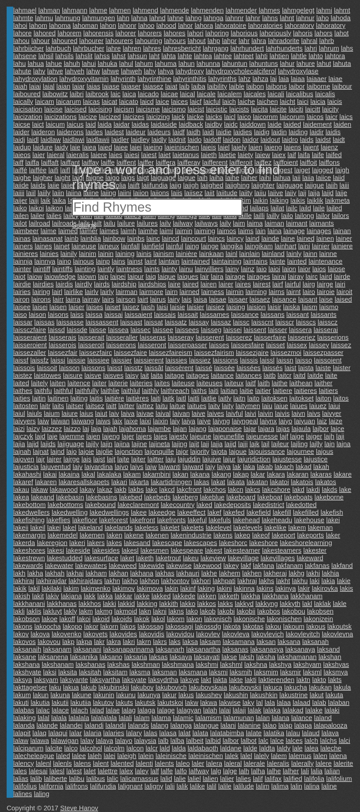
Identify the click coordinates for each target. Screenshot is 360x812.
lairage (235, 276)
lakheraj (275, 573)
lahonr (127, 25)
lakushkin (263, 695)
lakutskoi (170, 702)
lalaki (332, 710)
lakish (21, 596)
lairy (174, 299)
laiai (35, 86)
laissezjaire (252, 352)
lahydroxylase (298, 71)
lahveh (75, 71)
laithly (150, 390)
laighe (22, 177)
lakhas (164, 573)
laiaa (298, 78)
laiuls (34, 413)
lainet (62, 246)
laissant (297, 314)
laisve (93, 375)
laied (105, 147)
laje (52, 436)
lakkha (250, 596)
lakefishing (29, 520)
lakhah (55, 573)
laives (215, 413)
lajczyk (23, 436)
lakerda (24, 542)
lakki (109, 603)
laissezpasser (323, 352)
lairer (225, 284)
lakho (130, 580)
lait (145, 375)
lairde (342, 276)
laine (288, 238)
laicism (124, 109)
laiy (175, 421)
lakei (333, 520)
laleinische (170, 755)
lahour (40, 40)
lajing (179, 444)
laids (307, 139)
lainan (342, 231)
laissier (121, 360)
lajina (122, 444)
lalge (230, 771)
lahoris (303, 33)
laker (333, 535)
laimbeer (26, 231)
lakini (224, 588)
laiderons (70, 132)
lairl (57, 291)
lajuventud (55, 466)
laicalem (229, 94)
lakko (188, 603)
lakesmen (155, 550)
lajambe (159, 428)
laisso (303, 360)
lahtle (299, 56)
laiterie (118, 383)
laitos (341, 398)
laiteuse (183, 383)
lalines (22, 793)
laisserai (326, 329)
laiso (20, 314)
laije (341, 192)
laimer (88, 231)
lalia (317, 771)
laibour (342, 86)
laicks (214, 116)
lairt (143, 299)
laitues (197, 405)
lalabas (23, 710)
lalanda (24, 725)
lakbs (136, 489)
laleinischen (205, 755)
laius (86, 413)
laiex (279, 154)
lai (273, 78)
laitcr (284, 375)
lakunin (103, 695)
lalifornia (51, 786)
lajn (329, 444)
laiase (110, 86)
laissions (225, 360)
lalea (311, 748)
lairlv (91, 291)
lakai (50, 474)
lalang (159, 725)
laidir (317, 132)
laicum (55, 124)
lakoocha (47, 626)
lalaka (271, 710)
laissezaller (29, 352)
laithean (301, 383)
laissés (273, 367)
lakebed (130, 497)
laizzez (52, 428)
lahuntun (235, 63)
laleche (330, 748)
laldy (283, 748)
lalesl (57, 771)
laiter (99, 383)
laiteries (141, 383)
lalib (36, 778)
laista (306, 367)
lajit (194, 444)
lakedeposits (232, 504)
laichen (267, 101)
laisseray (181, 337)
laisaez (260, 299)
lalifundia (103, 786)
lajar (250, 428)
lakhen (252, 573)
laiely (239, 147)
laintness (129, 269)
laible (237, 86)
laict (38, 124)
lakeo (242, 535)
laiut (101, 413)
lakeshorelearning (306, 542)
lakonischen (284, 618)
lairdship (124, 284)
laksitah (90, 672)
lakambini (156, 474)
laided (292, 124)
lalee (79, 755)
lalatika (274, 733)
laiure (70, 413)
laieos (21, 154)
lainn (310, 253)
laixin (160, 421)
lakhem (229, 573)
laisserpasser (187, 345)
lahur (287, 63)
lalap (285, 725)
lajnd (57, 451)
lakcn (235, 489)
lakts (335, 679)
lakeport (283, 535)
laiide (21, 185)
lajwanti (169, 466)
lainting (85, 269)
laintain (168, 261)
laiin (58, 192)
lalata (200, 733)
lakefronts (171, 520)
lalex (126, 771)
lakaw (39, 489)
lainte (277, 261)
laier (38, 154)
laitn (239, 398)
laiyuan (304, 421)
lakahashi (27, 474)
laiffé (20, 170)
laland (322, 717)
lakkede (183, 596)
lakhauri (188, 573)
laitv (214, 405)
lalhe (274, 771)
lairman (127, 291)
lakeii (21, 527)
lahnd (157, 17)
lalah (210, 710)
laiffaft (50, 162)
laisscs (306, 322)
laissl (267, 360)
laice (162, 101)
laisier (195, 307)
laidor (250, 139)
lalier (227, 778)
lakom (175, 618)
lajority (200, 451)
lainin (106, 253)
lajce (337, 428)
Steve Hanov (79, 808)
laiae (335, 78)
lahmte (23, 17)
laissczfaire (29, 329)
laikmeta (337, 200)
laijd (328, 192)
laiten (58, 383)
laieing (153, 147)
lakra (113, 641)
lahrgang (216, 48)
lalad (97, 710)
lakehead (246, 520)
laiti (213, 390)
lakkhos (90, 603)
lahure (305, 63)
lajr (40, 459)
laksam (210, 641)
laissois (24, 367)
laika (59, 200)
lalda (179, 748)
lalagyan (189, 710)
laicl (229, 116)
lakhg (297, 573)
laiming (204, 231)
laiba (198, 86)
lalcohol (91, 748)
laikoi (36, 208)
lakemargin (29, 535)
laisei (40, 307)
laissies (176, 360)
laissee (162, 329)
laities (21, 398)
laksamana (239, 641)
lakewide (151, 565)
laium (52, 413)
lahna (139, 17)
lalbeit (195, 740)
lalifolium (339, 778)
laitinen (57, 398)
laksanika (83, 657)
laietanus (185, 154)
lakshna (255, 664)
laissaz (221, 322)
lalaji (239, 710)
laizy (33, 428)
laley (142, 771)
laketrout (168, 558)
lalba (177, 740)
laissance (245, 314)
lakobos (268, 611)
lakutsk (145, 702)
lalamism (208, 717)
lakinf (188, 588)
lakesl (130, 550)
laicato (128, 101)
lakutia (40, 702)
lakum (22, 695)
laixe (131, 421)
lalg (216, 771)
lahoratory (330, 25)
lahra (258, 40)
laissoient (327, 360)
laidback (191, 124)
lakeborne (329, 497)
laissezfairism (214, 352)
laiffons (329, 162)
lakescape (167, 542)
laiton (323, 398)
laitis (96, 398)
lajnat (41, 451)
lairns (276, 291)
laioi (274, 269)
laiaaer (317, 78)
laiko (20, 208)
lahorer (125, 33)
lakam (132, 474)
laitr (45, 405)
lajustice (316, 459)
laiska (291, 307)
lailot (20, 223)
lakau (21, 489)
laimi (166, 231)
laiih (332, 185)
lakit (38, 596)
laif (291, 154)
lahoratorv (299, 25)
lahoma (60, 25)
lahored (44, 33)
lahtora (335, 56)
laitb (270, 375)
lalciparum (28, 748)
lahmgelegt (298, 10)
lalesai (38, 771)
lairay (296, 276)
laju (170, 459)
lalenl (43, 763)
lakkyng (267, 603)
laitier (263, 390)
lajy (210, 466)
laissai (113, 314)
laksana (288, 641)
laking (206, 588)
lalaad (301, 702)
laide (274, 124)
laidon (231, 139)
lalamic (183, 717)
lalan (263, 717)
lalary (134, 733)
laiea (89, 147)
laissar (22, 322)
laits (58, 405)
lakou (273, 626)
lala (270, 702)
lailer (37, 215)
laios (319, 269)
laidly (159, 139)
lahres (152, 48)
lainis (143, 253)
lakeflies (58, 520)
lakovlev (208, 634)
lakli (19, 611)
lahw (93, 71)
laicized (110, 116)
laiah (20, 86)
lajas (283, 428)
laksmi (218, 672)
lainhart (285, 246)
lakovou (48, 641)
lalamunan (238, 717)
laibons (276, 86)
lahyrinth (123, 78)
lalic (112, 778)
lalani (228, 725)
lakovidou (180, 634)
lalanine (249, 725)
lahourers (119, 40)
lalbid (213, 740)
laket (127, 558)
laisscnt (262, 322)
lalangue (206, 725)
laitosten (25, 405)
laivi (250, 413)
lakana (200, 474)
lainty (169, 269)
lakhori (201, 580)
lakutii (60, 702)
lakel (69, 527)
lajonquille (159, 451)
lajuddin (189, 459)
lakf (246, 565)
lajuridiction (253, 459)
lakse (229, 657)
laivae (144, 413)
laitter (126, 405)
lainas (21, 238)
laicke (195, 116)
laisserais (62, 337)
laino (64, 261)
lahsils (64, 56)
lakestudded (65, 558)
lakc (151, 489)
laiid (339, 177)
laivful (234, 413)
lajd (40, 436)
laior (304, 269)
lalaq (39, 733)
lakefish (332, 512)
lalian (332, 771)
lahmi (324, 10)
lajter (138, 459)
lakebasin (70, 497)
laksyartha (105, 679)
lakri (129, 641)
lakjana (71, 596)
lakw (191, 702)
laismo (328, 307)
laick (178, 116)
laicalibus (299, 94)
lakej (54, 527)
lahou (21, 40)
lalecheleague (33, 755)
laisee (21, 307)
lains (118, 261)
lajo (71, 451)
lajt (111, 459)
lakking (147, 603)
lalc (263, 740)
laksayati (207, 657)
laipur (136, 276)
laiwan (60, 421)
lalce (277, 740)
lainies (49, 253)
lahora (204, 25)
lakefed (234, 512)
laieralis (77, 154)
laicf (196, 101)
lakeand (42, 497)
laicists (239, 109)
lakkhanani (29, 603)
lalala (59, 717)
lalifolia (314, 778)
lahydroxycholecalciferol (241, 71)
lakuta (334, 695)
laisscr (284, 322)
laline (329, 786)
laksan (266, 641)
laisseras (153, 337)
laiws (103, 421)
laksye (189, 679)
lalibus (95, 778)
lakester (315, 550)
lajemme (72, 436)
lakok (142, 618)
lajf (284, 436)
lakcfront (189, 489)
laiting (79, 398)
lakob (208, 611)
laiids (38, 185)
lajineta (159, 444)
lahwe (110, 71)
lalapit (21, 733)
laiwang (83, 421)
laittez (144, 405)
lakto (319, 679)
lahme (98, 10)
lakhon (149, 580)
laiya (188, 421)
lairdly (83, 284)
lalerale (254, 763)
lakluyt (52, 611)
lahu (19, 63)
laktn (303, 679)
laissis (249, 360)
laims (246, 231)
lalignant (130, 786)
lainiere (342, 246)
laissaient (138, 314)
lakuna (60, 695)
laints (152, 269)
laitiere (282, 390)
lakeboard (241, 497)
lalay (87, 740)
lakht (283, 580)
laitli (193, 398)
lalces (294, 740)
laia (284, 78)
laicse (21, 124)
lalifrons (76, 786)
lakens (223, 535)
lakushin (236, 695)
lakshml (231, 664)
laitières (137, 398)
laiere (98, 154)
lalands (138, 725)
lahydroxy (189, 71)
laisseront (152, 345)
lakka (105, 596)
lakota (232, 626)
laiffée (37, 170)
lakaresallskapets (84, 482)
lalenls (62, 763)
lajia (19, 444)
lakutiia (80, 702)
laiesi (132, 154)
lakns (176, 611)
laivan (181, 413)
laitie (246, 390)
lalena (338, 755)
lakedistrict (268, 504)
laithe (279, 383)
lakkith (168, 603)
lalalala (79, 717)
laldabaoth (203, 748)
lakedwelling (70, 512)
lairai (279, 276)
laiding (298, 132)
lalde (250, 748)
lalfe (167, 771)
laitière (114, 398)
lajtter (156, 459)
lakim (71, 588)
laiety (245, 154)
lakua (71, 687)
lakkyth (290, 603)
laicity (330, 109)
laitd (299, 375)
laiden (342, 124)
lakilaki (52, 588)
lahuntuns (263, 63)
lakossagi (179, 626)
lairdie (22, 284)
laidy (61, 147)
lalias (21, 778)
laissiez (200, 360)
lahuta (342, 63)
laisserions (332, 337)
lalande (47, 725)
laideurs (159, 132)
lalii (170, 786)
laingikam (258, 246)
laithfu (43, 390)
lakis (346, 588)
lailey (71, 215)
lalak (254, 710)
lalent (101, 763)
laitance (222, 375)
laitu (161, 405)
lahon (108, 25)
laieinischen (181, 147)
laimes (109, 231)
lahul (126, 63)
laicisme (148, 109)
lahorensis (98, 33)
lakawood (64, 489)
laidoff (212, 139)
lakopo (72, 626)
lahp (214, 40)
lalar (75, 733)
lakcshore (276, 489)
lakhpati (224, 580)
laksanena (53, 657)
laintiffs (62, 269)
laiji (34, 200)
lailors (340, 215)
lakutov (103, 702)
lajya (224, 466)
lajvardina (99, 466)
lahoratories (265, 25)
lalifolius (25, 786)
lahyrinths (222, 78)
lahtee (223, 56)
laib (184, 86)
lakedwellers (31, 512)
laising (235, 307)
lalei (109, 755)
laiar (78, 86)
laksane (24, 657)
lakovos (24, 641)
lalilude (243, 786)
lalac (43, 710)
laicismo (174, 109)
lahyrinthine (154, 78)
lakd (298, 489)
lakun (41, 695)
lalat (184, 733)
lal (259, 702)
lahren (132, 48)
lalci (344, 740)
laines (43, 246)
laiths (199, 390)
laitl (181, 398)
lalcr (152, 748)
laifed (334, 154)
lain (260, 231)
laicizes (134, 116)
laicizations (60, 116)
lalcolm (114, 748)
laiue (281, 405)
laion (289, 269)
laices (179, 101)
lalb (163, 740)
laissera (300, 329)
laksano (110, 657)
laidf (178, 132)
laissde (77, 329)
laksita (67, 672)
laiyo (285, 421)
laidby (213, 124)
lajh (329, 436)
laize (335, 421)
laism (310, 307)
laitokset (301, 398)
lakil (34, 588)
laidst (323, 139)
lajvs (136, 466)
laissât (154, 367)
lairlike (73, 291)
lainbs (136, 238)
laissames (214, 314)
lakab (265, 466)
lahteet (244, 56)
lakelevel (218, 527)
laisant (307, 299)
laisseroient (30, 345)
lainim (87, 253)
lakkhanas (62, 603)
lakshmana (178, 664)
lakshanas (90, 664)
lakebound (100, 504)
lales (20, 771)
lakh (19, 573)
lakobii (246, 611)
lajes (160, 436)
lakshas (118, 664)
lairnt (293, 291)
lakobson (26, 618)
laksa (190, 641)
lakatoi (279, 482)
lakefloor (84, 520)
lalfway (199, 771)
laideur (136, 132)
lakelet (170, 527)
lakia (328, 580)
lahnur (305, 17)
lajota (219, 451)
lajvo (121, 466)
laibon (255, 86)
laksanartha (203, 649)
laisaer (238, 299)
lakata (236, 482)
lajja (217, 444)
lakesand (137, 542)
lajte (123, 459)
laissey (319, 345)
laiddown (253, 124)
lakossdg (208, 626)
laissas (44, 322)
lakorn (109, 626)
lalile (224, 786)
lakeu (191, 558)
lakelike (275, 527)
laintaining (226, 261)
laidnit (177, 139)
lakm (86, 611)
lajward (192, 466)
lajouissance (267, 451)
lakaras (320, 474)
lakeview (213, 558)
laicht (287, 101)
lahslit (84, 56)
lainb (72, 238)
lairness (212, 291)
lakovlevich (267, 634)
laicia (318, 101)
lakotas (253, 626)
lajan (180, 428)
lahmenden (207, 10)
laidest (114, 132)
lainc (153, 238)
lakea (21, 497)
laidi (208, 132)
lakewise (179, 565)
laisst (115, 367)
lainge (209, 246)
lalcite (53, 748)
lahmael (24, 10)
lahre (113, 48)
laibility (217, 86)
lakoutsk (339, 626)
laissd (56, 329)
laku (55, 687)
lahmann (75, 10)
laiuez (318, 405)
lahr (244, 40)
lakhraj (247, 580)
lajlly (316, 444)
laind (253, 238)
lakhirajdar (51, 580)
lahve (55, 71)
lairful (293, 284)
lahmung (68, 17)
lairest (261, 284)
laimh (128, 231)
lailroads (64, 223)
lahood (166, 25)
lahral (309, 40)
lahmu (44, 17)
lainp (103, 261)
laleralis (278, 763)
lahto (316, 56)
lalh (244, 771)
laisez (130, 307)
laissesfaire (247, 345)
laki (315, 580)
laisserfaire (270, 337)
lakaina (69, 474)
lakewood (208, 565)
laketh (144, 558)
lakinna (244, 588)
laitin (39, 398)
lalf (154, 771)
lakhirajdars (85, 580)
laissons (93, 367)
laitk (168, 398)
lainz (247, 269)
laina (274, 231)
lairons (41, 299)
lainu (186, 269)
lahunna (208, 63)
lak (237, 466)
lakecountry (178, 504)
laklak (322, 603)
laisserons (121, 345)
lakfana (263, 565)
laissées (249, 367)
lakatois (302, 482)
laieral (55, 154)
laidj (19, 139)
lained (305, 238)
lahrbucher (88, 48)
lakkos (206, 603)
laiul (19, 413)
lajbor (321, 428)
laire (174, 284)
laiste (323, 367)
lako (192, 611)
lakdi (313, 489)
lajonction (129, 451)
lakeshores (29, 550)
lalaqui (58, 733)
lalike (197, 786)
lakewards (28, 565)
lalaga (146, 710)
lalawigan (64, 740)
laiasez (153, 86)
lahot (341, 33)
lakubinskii (113, 687)
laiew (262, 154)
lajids (48, 444)
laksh (246, 657)
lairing (41, 291)
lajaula (301, 428)
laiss (77, 314)
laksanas (235, 649)
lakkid (126, 603)
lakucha (295, 687)
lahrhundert (247, 48)
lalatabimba (227, 733)
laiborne (318, 86)
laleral (233, 763)
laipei (118, 276)
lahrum (329, 48)
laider (21, 132)
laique (166, 276)
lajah (110, 428)
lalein (146, 755)
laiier (68, 185)
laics (346, 116)
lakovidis (151, 634)
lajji (243, 444)
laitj (156, 398)
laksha (265, 657)
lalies (243, 778)
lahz (244, 78)
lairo (309, 291)
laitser (75, 405)
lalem (279, 755)
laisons (58, 314)
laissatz (176, 322)
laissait (188, 314)
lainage (294, 231)
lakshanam (58, 664)
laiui (334, 405)
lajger (314, 436)
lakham (96, 573)
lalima (279, 786)
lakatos (325, 482)
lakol (158, 618)
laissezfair (63, 352)
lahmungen (98, 17)
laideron (43, 132)
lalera (214, 763)
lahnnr (234, 17)
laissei (232, 329)
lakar (258, 474)
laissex (297, 345)
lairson (126, 299)
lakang (221, 474)
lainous (83, 261)
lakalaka (109, 474)
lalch (311, 740)
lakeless (146, 527)
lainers (23, 246)
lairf (277, 284)
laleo (183, 763)
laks (175, 641)
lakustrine (293, 695)
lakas (202, 482)
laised (343, 299)
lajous (324, 451)
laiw (43, 421)
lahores (175, 33)
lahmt (342, 10)
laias (93, 86)
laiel (224, 147)
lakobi (226, 611)
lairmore (151, 291)
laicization (27, 116)
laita (157, 375)
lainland (273, 253)
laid (91, 124)
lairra (73, 299)
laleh (95, 755)
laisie (177, 307)
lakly (70, 611)
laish (148, 307)
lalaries (113, 733)
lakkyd (244, 603)
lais (187, 299)
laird (326, 276)
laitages (197, 375)
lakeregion (52, 542)
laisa (200, 299)
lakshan (330, 657)
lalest (74, 771)
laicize (88, 116)
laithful (63, 390)
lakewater (59, 565)
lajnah (22, 451)
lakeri (77, 542)
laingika (231, 246)
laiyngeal (245, 421)
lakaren (46, 482)
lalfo (181, 771)
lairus (158, 299)
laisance (284, 299)
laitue (177, 405)
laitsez (95, 405)
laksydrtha (163, 679)
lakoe (50, 618)
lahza (261, 78)
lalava (330, 733)
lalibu (77, 778)
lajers (144, 436)
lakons (22, 626)
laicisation (27, 109)
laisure (73, 375)
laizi (19, 428)
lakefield (259, 512)
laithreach (175, 390)
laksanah (315, 641)
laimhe (148, 231)
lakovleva (235, 634)
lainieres (25, 253)
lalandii (115, 725)
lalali (125, 717)
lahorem (69, 33)
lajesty (178, 436)
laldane (231, 748)
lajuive (211, 459)
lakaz (104, 489)
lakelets (192, 527)
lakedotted (301, 504)
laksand (328, 649)
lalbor (231, 740)
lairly (107, 291)
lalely (261, 755)
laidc (231, 124)
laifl (65, 170)
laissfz (39, 360)
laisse (97, 329)
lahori (195, 33)
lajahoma (132, 428)
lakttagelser (30, 687)
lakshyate (27, 672)
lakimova (150, 588)
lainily (68, 253)
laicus (75, 124)
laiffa (32, 162)
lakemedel (62, 535)
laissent (255, 329)
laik (45, 200)
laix (117, 421)
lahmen (120, 10)
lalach (79, 710)
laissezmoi (285, 352)
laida (105, 124)
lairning (256, 291)
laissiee (98, 360)
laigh (342, 170)
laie (75, 147)
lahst (119, 56)
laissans (272, 314)
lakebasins (101, 497)
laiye (204, 421)
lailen (21, 215)
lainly (294, 253)
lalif (258, 778)
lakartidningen (171, 482)
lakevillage (243, 558)
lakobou (293, 611)
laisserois (62, 345)
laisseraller (122, 337)
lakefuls (220, 520)
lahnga (213, 17)
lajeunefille (229, 436)
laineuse (84, 246)
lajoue (238, 451)
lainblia (90, 238)
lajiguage (70, 444)
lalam (142, 717)
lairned (189, 291)
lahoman (85, 25)
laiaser (131, 86)
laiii (344, 185)
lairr (58, 299)
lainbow (114, 238)
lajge (297, 436)
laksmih (241, 672)
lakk (89, 596)
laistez (22, 375)
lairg (309, 284)
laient (311, 147)
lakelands (119, 527)
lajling (299, 444)
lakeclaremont (138, 504)
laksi (49, 672)
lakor (91, 626)
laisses (219, 345)
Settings (84, 225)
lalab (319, 702)
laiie (53, 185)
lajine (139, 444)
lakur (169, 695)
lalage (166, 710)
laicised (76, 109)
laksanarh (169, 649)
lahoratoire (230, 25)
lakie (343, 580)
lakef (214, 512)
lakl (307, 603)
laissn (284, 360)
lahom (38, 25)
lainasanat (47, 238)
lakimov (123, 588)
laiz (322, 421)
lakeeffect (191, 512)
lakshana (26, 664)
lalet (90, 771)
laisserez (239, 337)
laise (326, 299)
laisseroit (91, 345)
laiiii (18, 192)
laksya (22, 679)
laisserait (91, 337)
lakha (35, 573)
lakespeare (187, 550)
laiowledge (60, 276)
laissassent (102, 322)
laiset (113, 307)
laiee (121, 147)
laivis (282, 413)
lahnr (253, 17)
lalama (161, 717)
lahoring (217, 33)
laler (198, 763)
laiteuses (210, 383)
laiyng (221, 421)
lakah (321, 466)
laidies (242, 132)
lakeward (310, 558)
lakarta (139, 482)
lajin (107, 444)
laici (302, 101)
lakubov (142, 687)
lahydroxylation (35, 78)
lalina (312, 786)
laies (115, 154)
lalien (210, 778)
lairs (108, 299)
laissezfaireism (170, 352)
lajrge (71, 459)
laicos (315, 116)
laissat (153, 322)
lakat (218, 482)
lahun (186, 63)
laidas (140, 124)
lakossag (151, 626)
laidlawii (97, 139)
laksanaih (27, 649)
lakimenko (95, 588)
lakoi (83, 618)
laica (129, 94)
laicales (255, 94)
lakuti (21, 702)
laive (198, 413)
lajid (33, 444)
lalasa (167, 733)
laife (318, 154)
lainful (174, 246)
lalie (180, 778)
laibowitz (55, 94)
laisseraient (30, 337)
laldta (267, 748)
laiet (164, 154)
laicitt (312, 109)
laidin (279, 132)
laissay (199, 322)
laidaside (164, 124)
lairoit (344, 291)
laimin (183, 231)
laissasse (70, 322)
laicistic (216, 109)
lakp (68, 641)
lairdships (152, 284)
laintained (195, 261)
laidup (22, 147)
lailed (334, 208)
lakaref (23, 482)
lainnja (22, 261)
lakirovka (325, 588)
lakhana (141, 573)
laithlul (130, 390)
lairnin (234, 291)
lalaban (339, 702)
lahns (270, 17)
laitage (174, 375)
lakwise (230, 702)
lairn (171, 291)
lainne (328, 253)
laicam (44, 101)
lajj (205, 444)
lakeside (78, 550)
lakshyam (307, 664)
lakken (206, 596)
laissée (224, 367)
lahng (193, 17)
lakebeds (157, 497)
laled (63, 755)
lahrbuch (58, 48)
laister (341, 367)
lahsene (24, 56)
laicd (146, 101)
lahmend (145, 10)
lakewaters (91, 565)
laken (114, 535)
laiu (267, 405)
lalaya (104, 740)
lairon (21, 299)
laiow (34, 276)
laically (23, 101)
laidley (140, 139)
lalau (293, 733)
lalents (164, 763)
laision (256, 307)
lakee (139, 512)
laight (63, 177)
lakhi (313, 573)
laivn (298, 413)
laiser (77, 307)
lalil (211, 786)
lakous (316, 626)
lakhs (266, 580)
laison (37, 314)
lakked (161, 596)
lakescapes (200, 542)
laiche (246, 101)
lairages (258, 276)
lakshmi (207, 664)
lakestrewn (29, 558)
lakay (87, 489)
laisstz (133, 367)
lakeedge (162, 512)
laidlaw (50, 139)
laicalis (325, 94)
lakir (304, 588)
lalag (129, 710)
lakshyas (336, 664)
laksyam (46, 679)
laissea (118, 329)
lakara (276, 474)
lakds (329, 489)
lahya (166, 71)
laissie (76, 360)
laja (96, 428)
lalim (263, 786)
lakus (186, 695)
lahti (262, 56)
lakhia (330, 573)
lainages (319, 231)
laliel (194, 778)
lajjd (230, 444)
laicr (332, 116)
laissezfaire (130, 352)
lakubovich (171, 687)
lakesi (55, 550)
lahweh (131, 71)
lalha (258, 771)
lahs (347, 48)
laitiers (328, 390)
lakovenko (67, 634)
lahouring (148, 40)
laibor (297, 86)
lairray (91, 299)
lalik (182, 786)
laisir (274, 307)
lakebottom (29, 504)
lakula (342, 687)
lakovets (95, 634)
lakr (99, 641)
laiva (128, 413)
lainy (232, 269)
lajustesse (287, 459)
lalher (291, 771)
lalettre (108, 771)
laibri (77, 94)
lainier (321, 246)
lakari (119, 482)
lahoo (146, 25)
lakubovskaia (208, 687)
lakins (265, 588)
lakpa (84, 641)
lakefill (281, 512)
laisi (162, 307)
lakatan (257, 482)
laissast (131, 322)
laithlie (110, 390)
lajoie (86, 451)
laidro (290, 139)
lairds (102, 284)
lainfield (153, 246)
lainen (325, 238)
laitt (111, 405)
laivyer (331, 413)
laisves (113, 375)
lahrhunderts (284, 48)
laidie (224, 132)
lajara (266, 428)
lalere (324, 763)
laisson (69, 367)
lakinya (285, 588)
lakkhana (275, 596)
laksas (158, 657)
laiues (298, 405)
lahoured (65, 40)
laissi (57, 360)
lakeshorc (233, 542)
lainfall (130, 246)
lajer (128, 436)
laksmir (290, 672)
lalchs (328, 740)
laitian (229, 390)
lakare (342, 474)
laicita (259, 109)
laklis (34, 611)
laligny (154, 786)
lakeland (90, 527)
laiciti (295, 109)
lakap (241, 474)
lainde (270, 238)
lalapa (303, 725)
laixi (145, 421)
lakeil (37, 527)
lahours (175, 40)
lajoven (23, 459)
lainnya (44, 261)
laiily (43, 192)
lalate (254, 733)
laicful (212, 101)
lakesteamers (281, 550)
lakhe (209, 573)
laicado (148, 94)
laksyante (74, 679)
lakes (114, 542)
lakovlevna (337, 634)
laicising (100, 109)
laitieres (305, 390)
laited (21, 383)
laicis (334, 101)
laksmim (266, 672)
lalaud (311, 733)
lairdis (64, 284)
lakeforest (113, 520)
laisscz (327, 322)
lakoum (293, 626)
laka (249, 466)
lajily (92, 444)
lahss (102, 56)
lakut (317, 695)
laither (323, 383)
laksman (164, 672)
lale (297, 748)
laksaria (135, 657)
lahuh (72, 63)
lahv (39, 71)
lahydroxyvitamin (84, 78)
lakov (21, 634)
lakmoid (125, 611)
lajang (197, 428)
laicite (278, 109)
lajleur (280, 444)
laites (162, 383)
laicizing (158, 116)
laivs (313, 413)
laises (94, 307)
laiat (171, 86)
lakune (81, 695)
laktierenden (276, 679)
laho (322, 17)
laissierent (149, 360)
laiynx (268, 421)
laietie (227, 154)
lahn (123, 17)
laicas (91, 101)
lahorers (150, 33)
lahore (22, 33)
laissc (241, 322)
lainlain (249, 253)
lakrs (160, 641)
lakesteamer (242, 550)
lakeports (310, 535)
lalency (23, 763)
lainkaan (211, 253)
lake (345, 489)
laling (41, 793)
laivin (265, 413)
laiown (86, 276)
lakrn (144, 641)
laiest (149, 154)
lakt (206, 679)
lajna (343, 444)
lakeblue (212, 497)
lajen (93, 436)
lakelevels (248, 527)
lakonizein (318, 618)
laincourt (193, 238)
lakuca (272, 687)
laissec (141, 329)
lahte (185, 56)
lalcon (135, 748)
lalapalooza (330, 725)
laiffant (70, 162)
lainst (135, 261)
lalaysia (145, 740)
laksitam (115, 672)
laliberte (55, 778)
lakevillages (278, 558)
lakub (88, 687)
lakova (40, 634)
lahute (22, 71)
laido (195, 139)
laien (255, 147)
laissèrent (179, 367)
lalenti (144, 763)
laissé (203, 367)
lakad (304, 466)
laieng (273, 147)
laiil (31, 192)
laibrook (97, 94)
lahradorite (283, 40)
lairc (312, 276)
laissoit (47, 367)
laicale (206, 94)
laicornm (265, 116)
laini (304, 246)
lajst (99, 459)
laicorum (292, 116)
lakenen (157, 535)
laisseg (211, 329)
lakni (159, 611)
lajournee (300, 451)
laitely (39, 383)
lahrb (326, 40)
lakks (225, 603)
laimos (226, 231)
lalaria (92, 733)
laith (264, 383)
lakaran (298, 474)
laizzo (72, 428)
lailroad (39, 223)
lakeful (197, 520)
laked (204, 504)
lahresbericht (182, 48)
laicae (169, 94)
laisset (275, 345)
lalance (301, 717)
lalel (246, 755)
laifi (53, 170)
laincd (170, 238)
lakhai (75, 573)
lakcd (167, 489)
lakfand (342, 565)
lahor (185, 25)
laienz (329, 147)
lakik (20, 588)
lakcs (252, 489)
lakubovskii (245, 687)
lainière (186, 253)
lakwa (208, 702)
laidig (262, 132)
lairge (325, 284)
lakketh (228, 596)
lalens (82, 763)
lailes (54, 215)
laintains (255, 261)
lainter (22, 269)
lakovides (123, 634)
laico (244, 116)
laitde (315, 375)
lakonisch (218, 618)
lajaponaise (225, 428)
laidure (43, 147)
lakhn (112, 580)
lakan (180, 474)
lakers (95, 542)
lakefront (142, 520)
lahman (49, 10)
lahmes (269, 10)
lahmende (174, 10)
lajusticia (26, 466)
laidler (120, 139)
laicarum (68, 101)
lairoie (325, 291)
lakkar (123, 596)
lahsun (137, 56)
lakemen (92, 535)
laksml (312, 672)
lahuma (166, 63)
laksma (139, 672)
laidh (194, 132)
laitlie (208, 398)
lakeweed (123, 565)
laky (249, 702)
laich (229, 101)
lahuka (107, 63)
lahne (175, 17)
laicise (53, 109)
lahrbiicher (28, 48)
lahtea (203, 56)
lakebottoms (65, 504)
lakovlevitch (303, 634)
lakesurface (101, 558)
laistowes (47, 375)
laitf (250, 383)
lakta (220, 679)
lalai (225, 710)
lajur (229, 459)
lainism (163, 253)
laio (261, 269)
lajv (78, 466)
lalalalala (104, 717)
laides (94, 132)
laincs (216, 238)
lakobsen (320, 611)
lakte (236, 679)
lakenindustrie (191, 535)
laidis (333, 132)
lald (164, 748)
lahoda (341, 17)
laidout (270, 139)
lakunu (126, 695)
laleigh (127, 755)
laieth (209, 154)
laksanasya (266, 649)
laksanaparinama (128, 649)
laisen (58, 307)
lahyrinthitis (190, 78)
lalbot (249, 740)
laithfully (87, 390)
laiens (292, 147)
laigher (43, 177)
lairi (340, 284)
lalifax (273, 778)
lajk (255, 444)
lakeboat (269, 497)
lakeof (261, 535)
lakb (120, 489)
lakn (145, 611)
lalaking (24, 717)
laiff (18, 162)
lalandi (94, 725)
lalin (296, 786)
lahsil (46, 56)
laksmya (336, 672)
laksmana (193, 672)
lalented (122, 763)
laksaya (180, 657)
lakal (88, 474)
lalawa (39, 740)
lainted (297, 261)
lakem (297, 527)
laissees (187, 329)
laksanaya (300, 649)
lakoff (67, 618)
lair (204, 276)
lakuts (124, 702)
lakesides (106, 550)
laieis (208, 147)
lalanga (181, 725)
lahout (197, 40)
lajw (150, 466)
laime (48, 231)
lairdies (43, 284)
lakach (284, 466)
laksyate (134, 679)
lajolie (104, 451)
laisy (132, 375)
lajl (265, 444)
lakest (213, 550)
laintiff (41, 269)
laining (125, 253)
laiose (336, 269)
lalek (231, 755)
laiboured (26, 94)
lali (305, 771)
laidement (317, 124)
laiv (114, 413)
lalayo (123, 740)
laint (151, 261)
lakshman (146, 664)
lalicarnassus (139, 778)
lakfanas (317, 565)
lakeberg (185, 497)
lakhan (118, 573)
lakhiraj (23, 580)
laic (116, 94)
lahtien (279, 56)
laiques (187, 276)
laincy (235, 238)
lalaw (21, 740)
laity (228, 405)
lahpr (229, 40)
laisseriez (301, 337)
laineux (108, 246)
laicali (276, 94)
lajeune (200, 436)
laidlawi (74, 139)
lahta (168, 56)
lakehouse (309, 520)
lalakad (292, 710)
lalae (113, 710)
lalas (150, 733)
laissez (341, 345)
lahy (150, 71)
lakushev (209, 695)
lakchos (215, 489)
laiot (19, 276)
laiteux (234, 383)
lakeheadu (277, 520)
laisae (217, 299)
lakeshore (263, 542)
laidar (121, 124)
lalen (320, 755)
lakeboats (298, 497)
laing (192, 246)
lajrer (54, 459)
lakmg (103, 611)
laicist (196, 109)
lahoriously (275, 33)
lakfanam (289, 565)
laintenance (325, 261)
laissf (21, 360)
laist (290, 367)
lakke (142, 596)
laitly (224, 398)
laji (340, 436)
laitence (78, 383)
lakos (128, 626)
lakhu (300, 580)
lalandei (71, 725)
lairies (21, 291)
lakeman (320, 527)
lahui (89, 63)
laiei (136, 147)
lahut (324, 63)
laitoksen (274, 398)
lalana (280, 717)
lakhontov (175, 580)
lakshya (280, 664)
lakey (231, 565)
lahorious (244, 33)
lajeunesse (262, 436)
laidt (339, 139)
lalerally (302, 763)
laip (103, 276)
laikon (54, 208)
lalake (314, 710)
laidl (33, 139)
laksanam (57, 649)
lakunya (149, 695)
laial (49, 86)
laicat (109, 101)
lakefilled (306, 512)
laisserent (210, 337)
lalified (292, 778)
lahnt (287, 17)
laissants (323, 314)
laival (163, 413)
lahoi (20, 25)
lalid (166, 778)
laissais (165, 314)
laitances (248, 375)
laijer (20, 200)
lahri (310, 48)
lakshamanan (297, 657)
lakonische (249, 618)
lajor (182, 451)
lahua (36, 63)
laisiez (215, 307)
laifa (304, 154)
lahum (144, 63)
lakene (134, 535)
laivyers (24, 421)
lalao (269, 725)
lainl (231, 253)
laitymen (247, 405)
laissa (94, 314)
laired (190, 284)
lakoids (122, 618)
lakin (171, 588)
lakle (339, 603)
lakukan (320, 687)
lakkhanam (306, 596)
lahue (54, 63)
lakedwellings (109, 512)
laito (253, 398)
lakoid (101, 618)
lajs (86, 459)
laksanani (87, 649)
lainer (344, 238)
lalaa (284, 702)
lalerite (343, 763)
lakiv (52, 596)
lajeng (111, 436)
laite (331, 375)
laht (154, 56)
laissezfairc (95, 352)
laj (86, 428)
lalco (71, 748)
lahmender (241, 10)
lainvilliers (209, 269)
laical (187, 94)
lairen (209, 284)
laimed (68, 231)
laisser (277, 329)
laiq (151, 276)
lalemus (300, 755)
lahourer (91, 40)
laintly (105, 269)
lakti (251, 679)
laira (217, 276)
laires (243, 284)
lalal (43, 717)
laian (63, 86)
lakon (194, 618)
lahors (323, 33)
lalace (60, 710)
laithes (22, 390)
